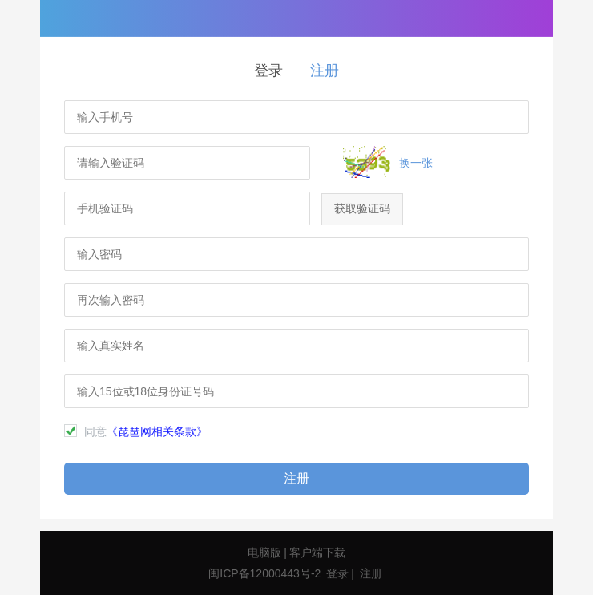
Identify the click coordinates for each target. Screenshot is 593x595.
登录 (268, 71)
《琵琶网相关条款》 (157, 431)
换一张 (416, 162)
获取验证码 (362, 208)
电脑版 (264, 552)
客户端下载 (317, 552)
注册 (324, 71)
